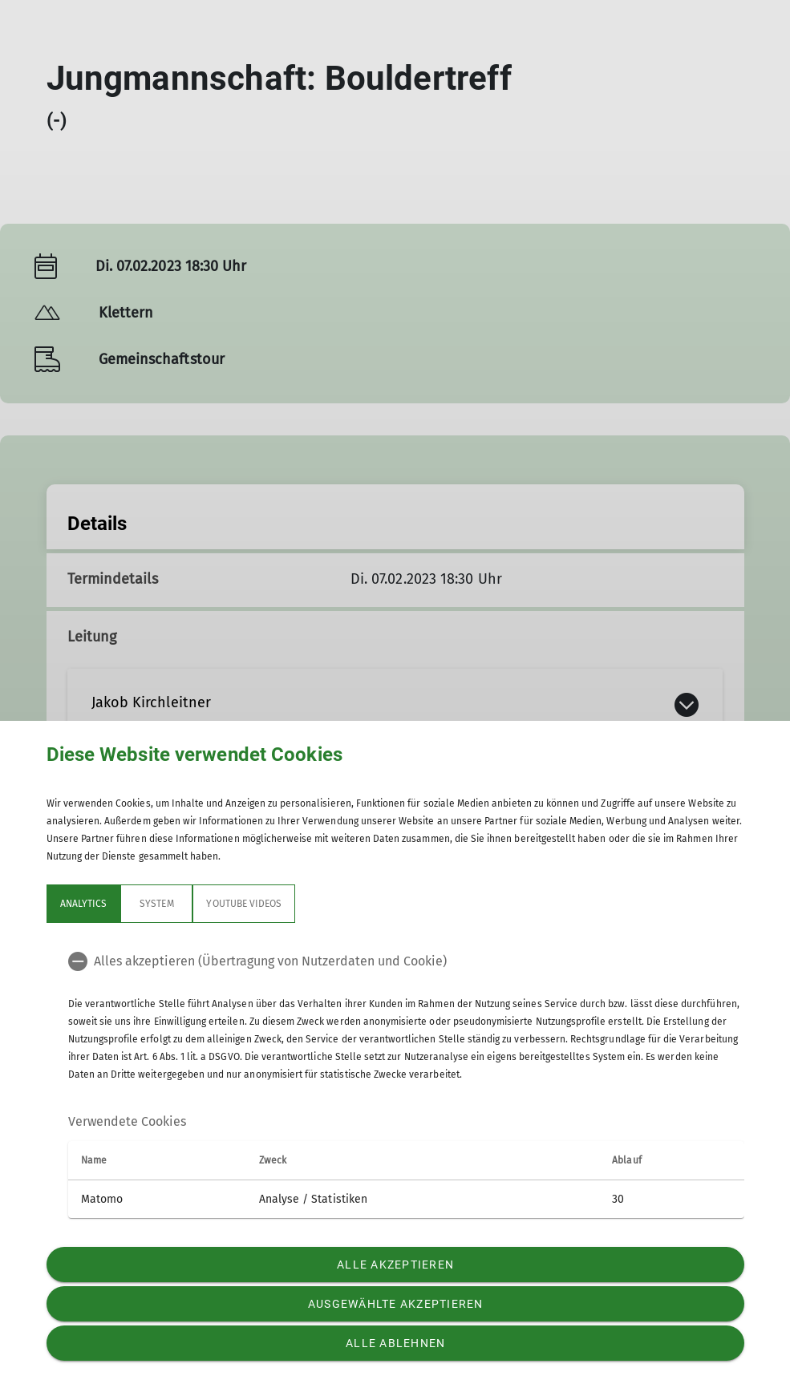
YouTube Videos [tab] (244, 903)
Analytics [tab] (83, 903)
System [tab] (156, 903)
